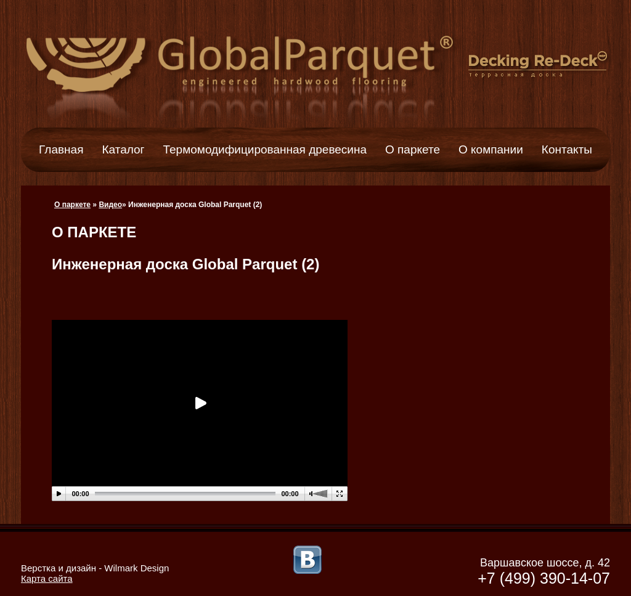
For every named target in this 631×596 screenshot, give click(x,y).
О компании (490, 149)
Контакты (567, 149)
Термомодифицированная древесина (265, 149)
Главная (61, 149)
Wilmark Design (136, 568)
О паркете (412, 149)
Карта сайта (47, 578)
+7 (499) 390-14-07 (544, 578)
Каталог (123, 149)
